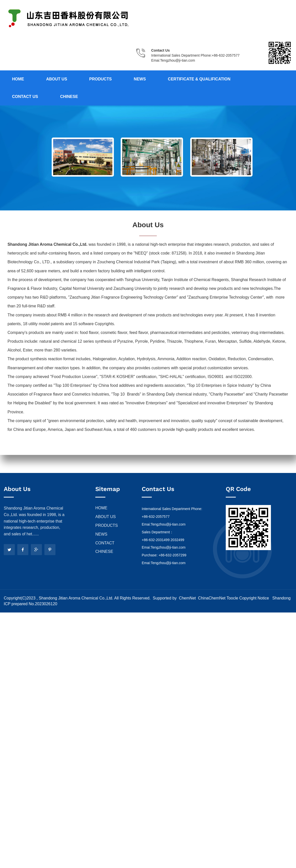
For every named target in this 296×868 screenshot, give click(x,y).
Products (100, 79)
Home (18, 79)
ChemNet (187, 598)
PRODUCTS (106, 525)
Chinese (69, 96)
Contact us (25, 96)
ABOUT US (105, 517)
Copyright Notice (254, 598)
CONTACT (104, 543)
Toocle (232, 598)
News (140, 79)
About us (56, 79)
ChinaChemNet (211, 598)
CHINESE (104, 551)
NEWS (101, 534)
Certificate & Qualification (199, 79)
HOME (101, 508)
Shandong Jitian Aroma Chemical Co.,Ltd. (76, 598)
